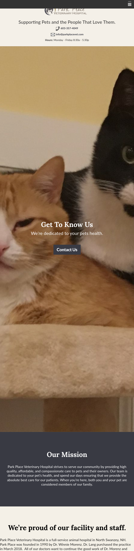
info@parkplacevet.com (70, 34)
